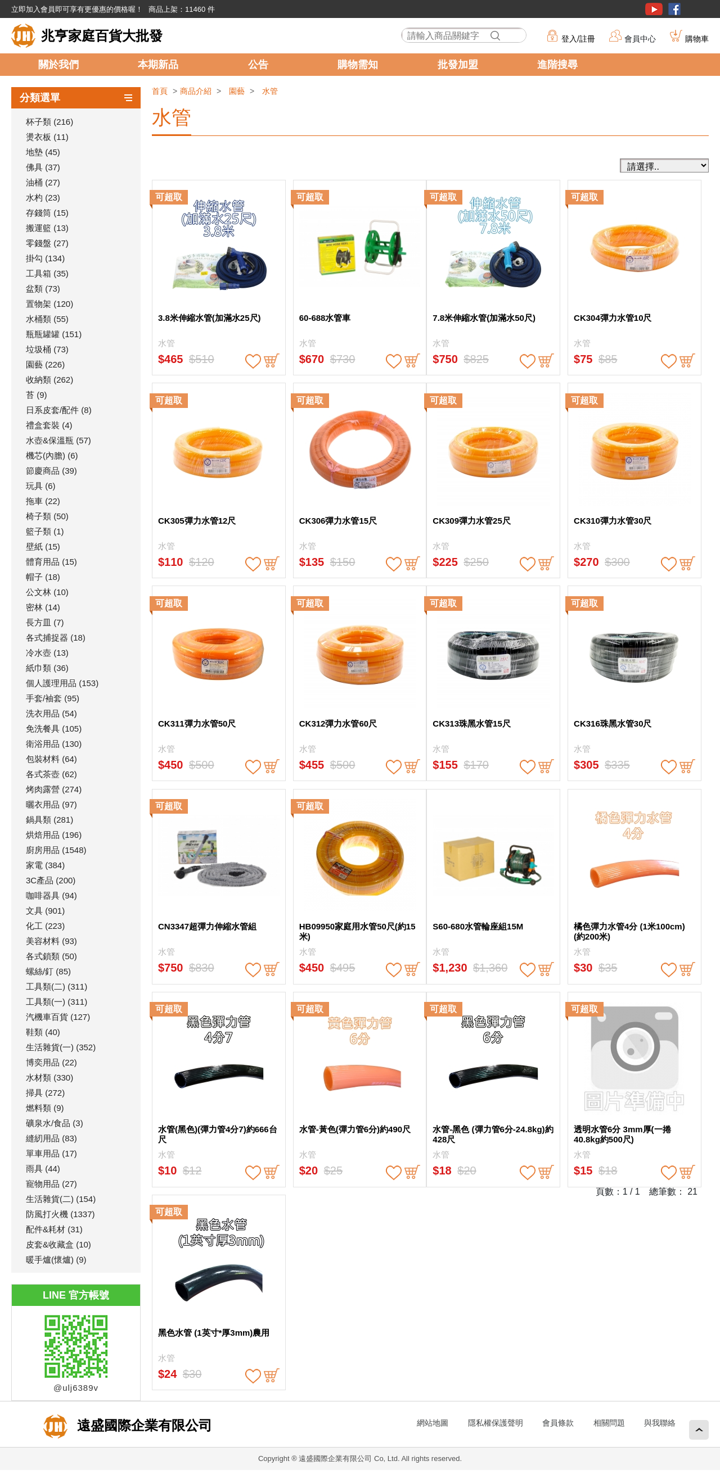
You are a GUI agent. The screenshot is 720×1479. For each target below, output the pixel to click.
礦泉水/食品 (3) (54, 1123)
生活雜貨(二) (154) (61, 1199)
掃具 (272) (45, 1092)
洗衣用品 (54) (51, 713)
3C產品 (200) (50, 880)
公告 (258, 64)
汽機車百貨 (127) (58, 1017)
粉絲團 (674, 9)
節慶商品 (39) (51, 470)
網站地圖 (432, 1422)
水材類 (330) (49, 1077)
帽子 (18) (43, 577)
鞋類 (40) (43, 1032)
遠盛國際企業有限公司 (142, 1425)
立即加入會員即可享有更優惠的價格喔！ (77, 9)
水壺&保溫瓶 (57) (58, 440)
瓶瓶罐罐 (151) (54, 334)
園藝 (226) (45, 364)
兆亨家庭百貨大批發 (102, 35)
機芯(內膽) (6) (52, 455)
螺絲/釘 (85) (48, 971)
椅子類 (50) (47, 516)
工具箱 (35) (47, 273)
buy (272, 361)
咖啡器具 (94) (51, 895)
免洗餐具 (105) (54, 728)
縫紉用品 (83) (51, 1138)
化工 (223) (45, 926)
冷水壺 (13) (47, 652)
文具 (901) (45, 910)
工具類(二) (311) (56, 986)
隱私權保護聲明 (495, 1422)
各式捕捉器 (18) (56, 637)
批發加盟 (458, 64)
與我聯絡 (660, 1422)
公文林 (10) (47, 592)
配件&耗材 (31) (54, 1229)
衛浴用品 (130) (54, 743)
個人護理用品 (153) (62, 683)
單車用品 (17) (51, 1153)
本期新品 (158, 64)
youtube (654, 9)
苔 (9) (36, 395)
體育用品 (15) (51, 561)
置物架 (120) (49, 303)
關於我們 (58, 64)
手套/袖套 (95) (52, 698)
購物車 (697, 38)
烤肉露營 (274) (54, 789)
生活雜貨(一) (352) (61, 1047)
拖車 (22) (43, 501)
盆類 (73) (43, 288)
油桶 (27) (43, 182)
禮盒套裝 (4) (49, 425)
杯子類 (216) (49, 121)
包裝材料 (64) (51, 759)
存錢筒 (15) (47, 212)
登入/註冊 (578, 38)
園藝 (237, 91)
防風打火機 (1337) (60, 1214)
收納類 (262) (49, 379)
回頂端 (699, 1430)
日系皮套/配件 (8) (59, 410)
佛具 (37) (43, 167)
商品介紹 (196, 91)
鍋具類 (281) (49, 819)
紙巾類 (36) (47, 668)
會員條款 (558, 1422)
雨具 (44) (43, 1168)
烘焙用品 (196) (54, 835)
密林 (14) (43, 607)
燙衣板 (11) (47, 137)
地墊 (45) (43, 152)
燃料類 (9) (45, 1108)
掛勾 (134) (45, 258)
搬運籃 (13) (47, 228)
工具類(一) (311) (56, 1001)
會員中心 (640, 38)
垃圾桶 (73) (47, 349)
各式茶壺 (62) (51, 774)
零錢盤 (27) (47, 243)
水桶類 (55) (47, 319)
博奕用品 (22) (51, 1062)
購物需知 (358, 64)
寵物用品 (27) (51, 1183)
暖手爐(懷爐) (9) (56, 1259)
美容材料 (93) (51, 941)
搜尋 (495, 35)
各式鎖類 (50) (51, 956)
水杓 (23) (43, 197)
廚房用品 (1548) (56, 850)
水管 (270, 91)
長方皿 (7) (45, 622)
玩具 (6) (41, 486)
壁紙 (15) (43, 546)
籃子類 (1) (45, 531)
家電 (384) (45, 865)
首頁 (160, 91)
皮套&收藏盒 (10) (58, 1244)
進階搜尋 (557, 64)
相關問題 (609, 1422)
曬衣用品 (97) (51, 804)
